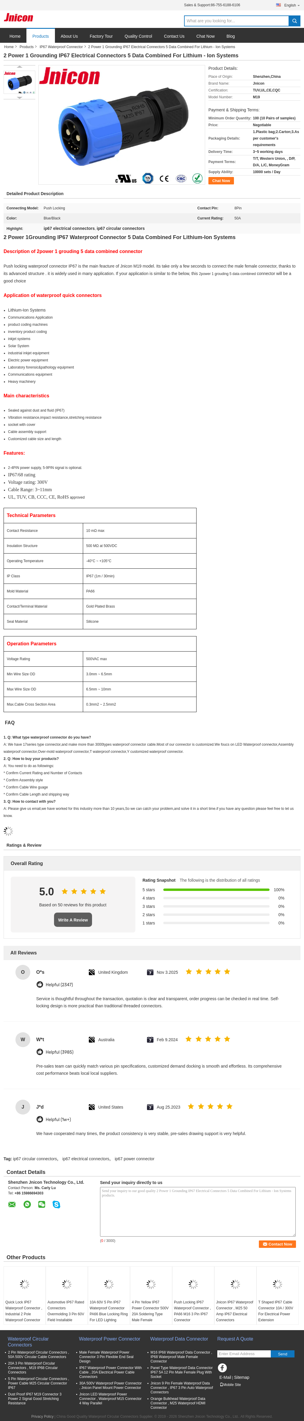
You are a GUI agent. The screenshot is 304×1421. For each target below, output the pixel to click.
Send (282, 1354)
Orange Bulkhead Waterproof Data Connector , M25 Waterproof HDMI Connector (178, 1403)
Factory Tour (101, 36)
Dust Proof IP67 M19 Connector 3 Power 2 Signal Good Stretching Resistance (34, 1398)
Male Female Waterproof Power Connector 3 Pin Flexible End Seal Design (106, 1356)
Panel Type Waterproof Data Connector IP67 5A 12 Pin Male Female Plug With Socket (182, 1372)
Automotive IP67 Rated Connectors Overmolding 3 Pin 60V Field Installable (66, 1311)
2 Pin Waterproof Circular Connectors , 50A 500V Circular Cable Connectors (38, 1354)
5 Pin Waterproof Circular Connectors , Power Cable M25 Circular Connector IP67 (38, 1383)
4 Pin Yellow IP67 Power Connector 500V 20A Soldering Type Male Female (150, 1311)
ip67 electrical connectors (85, 1158)
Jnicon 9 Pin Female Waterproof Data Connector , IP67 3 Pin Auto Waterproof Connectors (182, 1387)
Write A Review (73, 920)
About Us (69, 36)
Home (15, 36)
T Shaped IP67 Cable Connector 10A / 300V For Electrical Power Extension (275, 1311)
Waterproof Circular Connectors (28, 1341)
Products (40, 36)
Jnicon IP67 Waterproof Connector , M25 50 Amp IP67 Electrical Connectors (234, 1311)
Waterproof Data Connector (179, 1338)
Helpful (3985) (60, 1052)
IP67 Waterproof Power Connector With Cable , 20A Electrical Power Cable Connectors (110, 1372)
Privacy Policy (42, 1416)
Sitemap (241, 1377)
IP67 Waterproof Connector (61, 47)
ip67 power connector (134, 1158)
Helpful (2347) (59, 984)
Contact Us (174, 36)
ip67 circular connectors (35, 1158)
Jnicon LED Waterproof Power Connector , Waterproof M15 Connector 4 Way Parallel (110, 1398)
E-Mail (225, 1377)
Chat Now (206, 36)
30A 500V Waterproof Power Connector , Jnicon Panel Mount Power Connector (110, 1385)
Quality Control (138, 36)
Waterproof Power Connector (109, 1338)
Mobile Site (230, 1385)
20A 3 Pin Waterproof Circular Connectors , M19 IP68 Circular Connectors (33, 1367)
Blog (231, 36)
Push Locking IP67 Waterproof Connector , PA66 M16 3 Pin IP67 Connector (192, 1311)
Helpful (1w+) (58, 1119)
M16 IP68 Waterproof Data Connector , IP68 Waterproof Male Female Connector (181, 1356)
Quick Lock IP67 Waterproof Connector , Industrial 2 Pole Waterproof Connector (23, 1311)
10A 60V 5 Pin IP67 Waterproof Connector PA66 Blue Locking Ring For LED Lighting (109, 1311)
